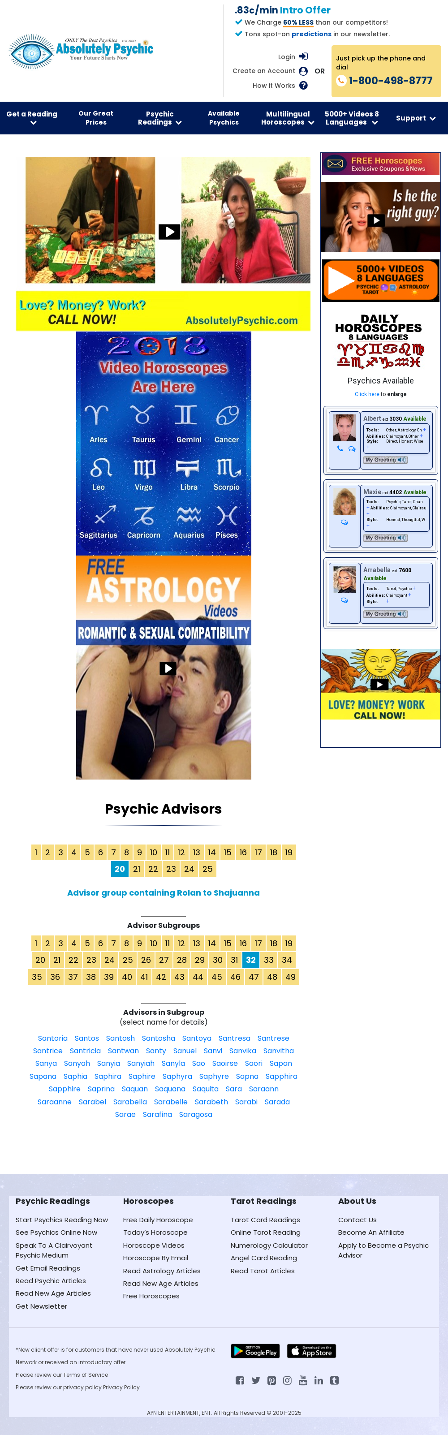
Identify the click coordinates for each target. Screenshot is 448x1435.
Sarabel (92, 1102)
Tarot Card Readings (265, 1219)
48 (272, 977)
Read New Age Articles (53, 1293)
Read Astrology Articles (162, 1271)
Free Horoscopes (151, 1296)
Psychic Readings (160, 117)
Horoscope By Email (155, 1258)
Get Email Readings (48, 1268)
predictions (312, 34)
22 (153, 869)
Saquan (135, 1089)
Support (416, 118)
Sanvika (242, 1051)
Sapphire (65, 1089)
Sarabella (130, 1102)
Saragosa (195, 1114)
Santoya (196, 1038)
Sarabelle (171, 1102)
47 (254, 977)
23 (171, 869)
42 (161, 977)
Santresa (234, 1038)
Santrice (48, 1051)
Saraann (264, 1089)
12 (181, 852)
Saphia (75, 1076)
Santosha (158, 1038)
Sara (234, 1089)
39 (109, 977)
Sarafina (157, 1114)
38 (91, 977)
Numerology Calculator (269, 1245)
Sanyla (173, 1063)
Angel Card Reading (264, 1258)
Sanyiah (141, 1063)
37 (73, 977)
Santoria (53, 1038)
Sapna (247, 1076)
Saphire (142, 1076)
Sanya (46, 1063)
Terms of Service (85, 1375)
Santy (156, 1051)
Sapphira (281, 1076)
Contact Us (357, 1219)
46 (235, 977)
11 (167, 852)
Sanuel (185, 1051)
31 (234, 959)
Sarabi (246, 1102)
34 (287, 959)
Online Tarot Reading (266, 1232)
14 (212, 852)
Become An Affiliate (371, 1232)
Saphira (108, 1076)
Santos (87, 1038)
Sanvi (213, 1051)
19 (289, 852)
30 (218, 959)
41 (144, 977)
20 (40, 959)
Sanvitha (278, 1051)
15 (228, 852)
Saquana (170, 1089)
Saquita (206, 1089)
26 (146, 959)
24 (189, 869)
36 (55, 977)
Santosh (120, 1038)
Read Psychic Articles (51, 1280)
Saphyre (214, 1076)
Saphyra (177, 1076)
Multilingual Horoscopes (287, 117)
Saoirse (225, 1063)
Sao (198, 1063)
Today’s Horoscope (155, 1232)
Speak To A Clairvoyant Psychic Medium (54, 1250)
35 (37, 977)
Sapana (43, 1076)
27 (164, 959)
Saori (254, 1063)
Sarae (125, 1114)
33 (269, 959)
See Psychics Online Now (56, 1232)
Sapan (281, 1063)
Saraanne (55, 1102)
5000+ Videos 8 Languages (352, 117)
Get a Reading (31, 117)
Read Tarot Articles (263, 1271)
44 (198, 977)
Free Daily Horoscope (158, 1219)
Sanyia (108, 1063)
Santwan (123, 1051)
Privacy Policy (121, 1387)
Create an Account (264, 71)
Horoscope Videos (154, 1245)
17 (258, 852)
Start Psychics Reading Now (62, 1219)
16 (243, 852)
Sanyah (77, 1063)
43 (179, 977)
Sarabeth (211, 1102)
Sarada (277, 1102)
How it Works (274, 86)
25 (207, 869)
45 (216, 977)
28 (182, 959)
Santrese (273, 1038)
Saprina (101, 1089)
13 (196, 852)
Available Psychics (224, 118)
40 (127, 977)
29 (200, 959)
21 (136, 869)
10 (153, 852)
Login (286, 56)
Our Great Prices (95, 118)
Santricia (85, 1051)
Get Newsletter (41, 1306)
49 (290, 977)
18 (273, 852)
